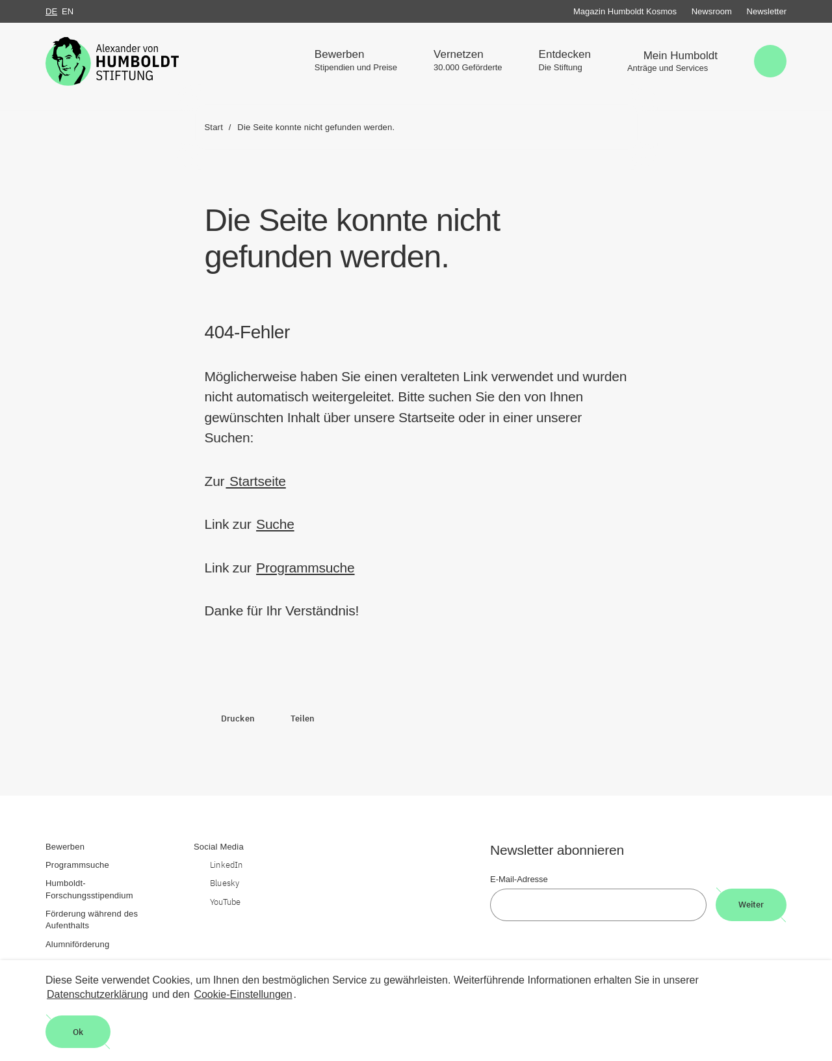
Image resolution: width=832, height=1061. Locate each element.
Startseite (255, 481)
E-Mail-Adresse (519, 879)
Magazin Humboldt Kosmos (625, 11)
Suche (275, 524)
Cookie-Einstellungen (243, 994)
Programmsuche (305, 567)
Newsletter (766, 11)
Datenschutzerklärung (97, 994)
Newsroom (712, 11)
